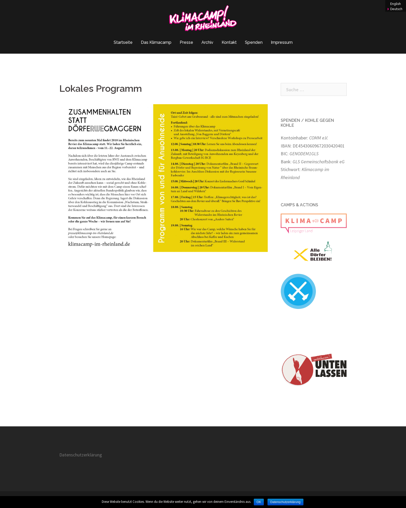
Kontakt (229, 42)
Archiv (207, 42)
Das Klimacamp (156, 42)
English (395, 4)
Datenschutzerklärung (80, 455)
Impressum (282, 42)
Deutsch (396, 9)
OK (259, 502)
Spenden (254, 42)
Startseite (123, 42)
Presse (186, 42)
